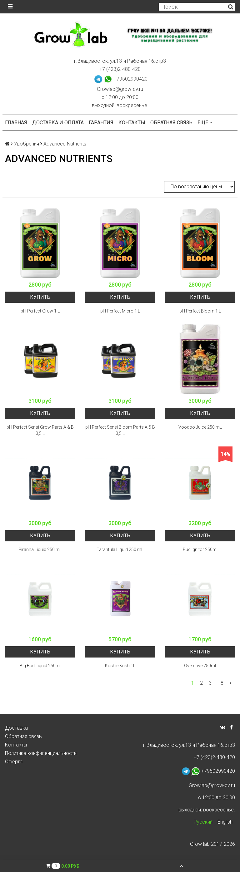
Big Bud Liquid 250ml (40, 665)
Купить (40, 297)
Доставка (16, 728)
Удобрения (26, 144)
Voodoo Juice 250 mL (200, 427)
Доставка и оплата (58, 123)
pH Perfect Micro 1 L (120, 310)
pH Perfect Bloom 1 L (200, 310)
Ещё (205, 123)
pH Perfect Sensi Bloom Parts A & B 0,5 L (120, 430)
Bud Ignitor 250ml (200, 549)
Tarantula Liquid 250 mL (120, 549)
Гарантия (101, 123)
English (225, 822)
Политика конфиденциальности (41, 753)
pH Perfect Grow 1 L (40, 310)
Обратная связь (171, 123)
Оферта (13, 762)
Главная (16, 123)
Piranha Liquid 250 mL (40, 549)
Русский (203, 822)
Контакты (131, 123)
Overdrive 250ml (200, 665)
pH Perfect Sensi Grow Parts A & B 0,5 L (40, 430)
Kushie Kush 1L (120, 665)
